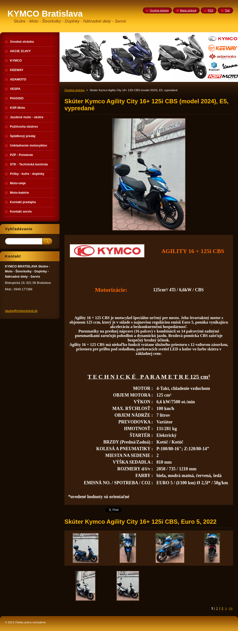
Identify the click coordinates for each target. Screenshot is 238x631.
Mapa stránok (188, 10)
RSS (210, 10)
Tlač (227, 10)
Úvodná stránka (74, 90)
